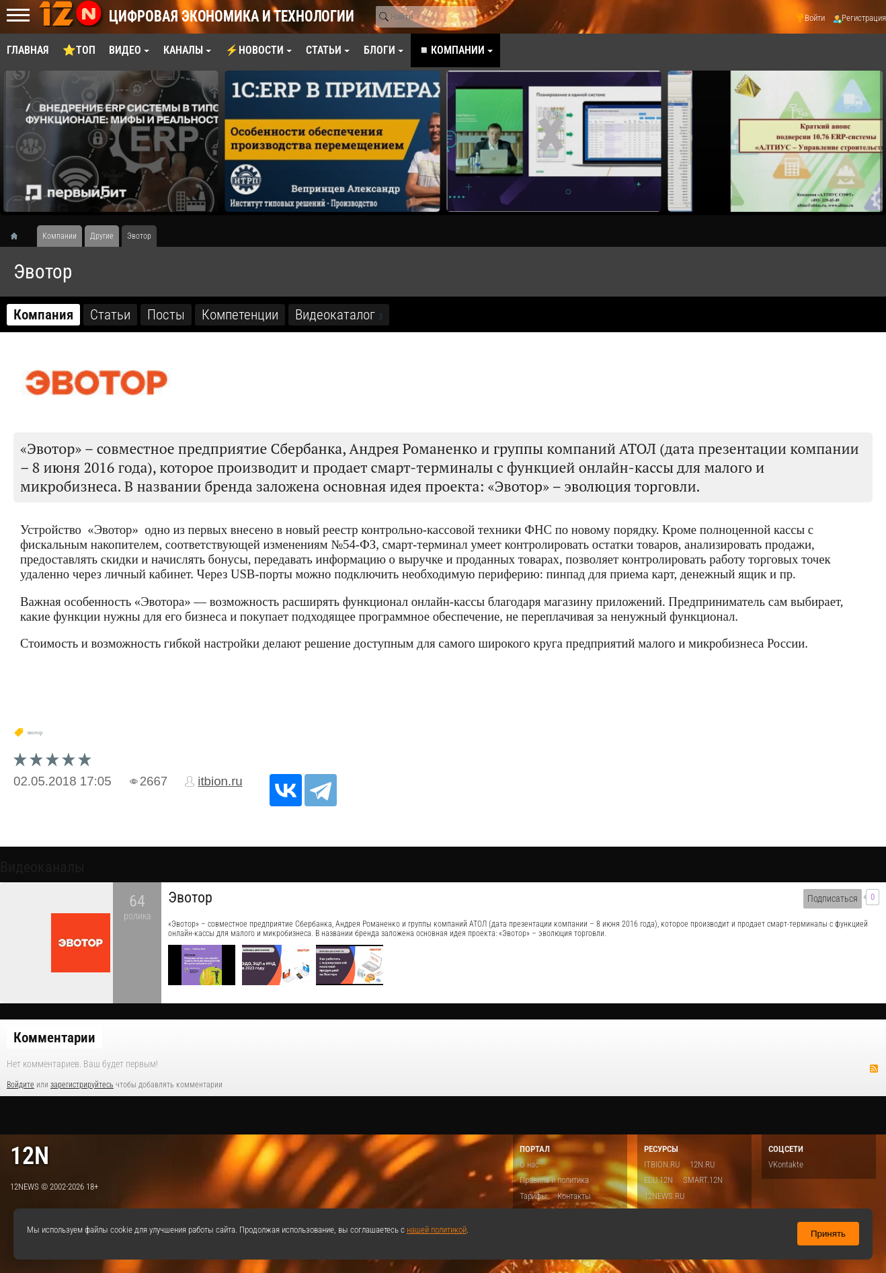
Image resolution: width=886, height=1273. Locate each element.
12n (29, 1155)
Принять (828, 1234)
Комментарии (54, 1038)
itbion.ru (220, 781)
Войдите (20, 1084)
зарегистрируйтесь (82, 1084)
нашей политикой (437, 1230)
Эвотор (190, 897)
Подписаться (832, 898)
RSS (874, 1068)
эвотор (35, 733)
